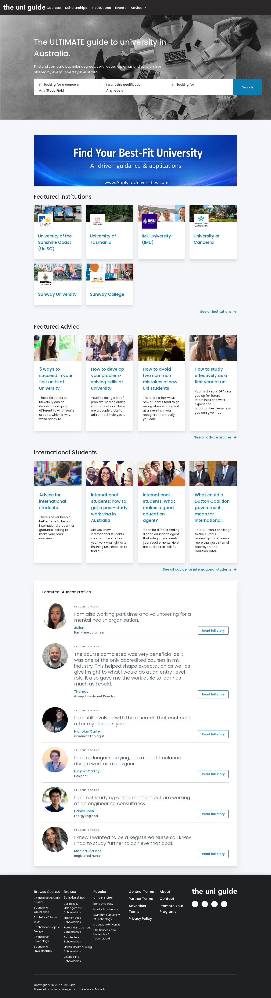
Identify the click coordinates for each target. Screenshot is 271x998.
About (165, 891)
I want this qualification (124, 85)
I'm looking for (183, 85)
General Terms (141, 891)
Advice (138, 7)
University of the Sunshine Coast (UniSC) (55, 242)
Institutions (101, 7)
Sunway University (57, 294)
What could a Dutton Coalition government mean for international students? (212, 507)
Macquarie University (106, 924)
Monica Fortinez (87, 851)
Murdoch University (105, 909)
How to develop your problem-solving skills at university (107, 378)
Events (120, 7)
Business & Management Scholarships (73, 908)
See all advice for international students (200, 569)
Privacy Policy (140, 918)
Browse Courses (47, 891)
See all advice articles (215, 437)
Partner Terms (141, 898)
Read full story (213, 630)
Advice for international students (52, 501)
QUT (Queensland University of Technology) (104, 934)
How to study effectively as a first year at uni (211, 375)
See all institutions (218, 311)
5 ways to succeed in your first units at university (56, 378)
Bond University (103, 904)
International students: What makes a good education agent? (159, 507)
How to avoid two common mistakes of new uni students (160, 378)
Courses (53, 7)
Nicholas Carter (87, 731)
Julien (79, 627)
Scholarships (76, 7)
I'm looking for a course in (59, 85)
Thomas (81, 691)
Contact (167, 898)
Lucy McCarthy (87, 771)
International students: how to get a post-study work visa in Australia (109, 507)
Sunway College (107, 294)
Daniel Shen (84, 811)
